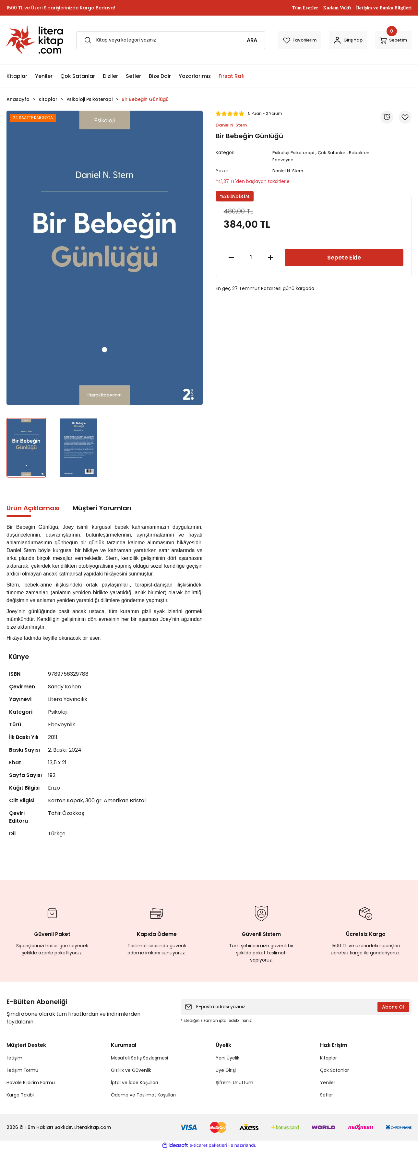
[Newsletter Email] (296, 1007)
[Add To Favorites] (240, 201)
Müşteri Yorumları (102, 508)
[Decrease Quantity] (231, 278)
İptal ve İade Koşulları (134, 1082)
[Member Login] (335, 40)
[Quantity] (251, 278)
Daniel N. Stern (289, 170)
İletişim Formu (22, 1070)
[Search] (158, 40)
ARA (226, 40)
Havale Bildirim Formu (30, 1082)
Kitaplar (328, 1058)
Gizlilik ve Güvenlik (131, 1070)
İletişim (14, 1058)
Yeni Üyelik (227, 1058)
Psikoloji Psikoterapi (294, 152)
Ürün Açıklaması (33, 508)
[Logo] (34, 40)
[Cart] (389, 40)
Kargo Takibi (20, 1095)
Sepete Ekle (344, 278)
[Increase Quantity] (270, 278)
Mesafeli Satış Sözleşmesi (139, 1058)
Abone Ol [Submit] (393, 1007)
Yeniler (327, 1082)
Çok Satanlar (333, 152)
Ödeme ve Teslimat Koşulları (143, 1095)
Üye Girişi (226, 1070)
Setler (326, 1095)
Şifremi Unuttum (234, 1082)
